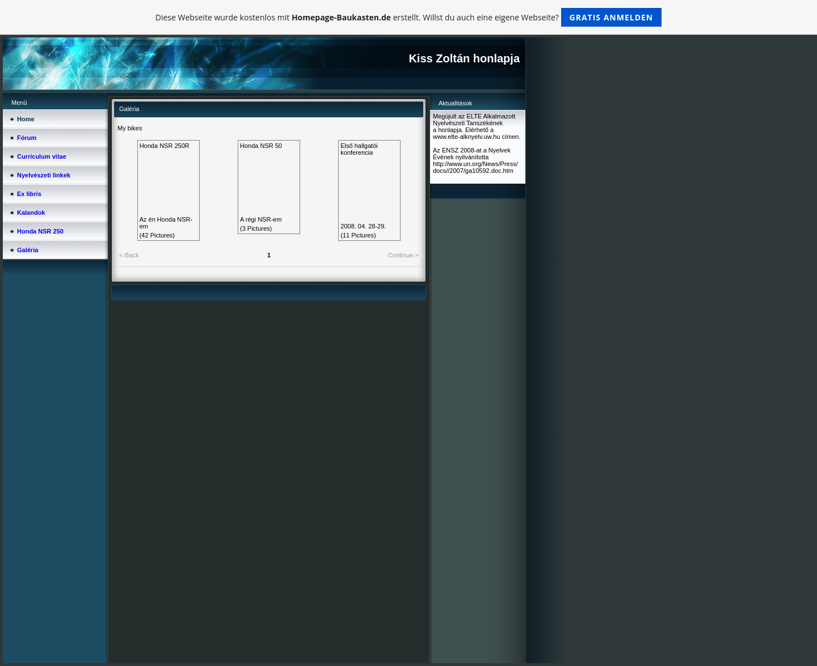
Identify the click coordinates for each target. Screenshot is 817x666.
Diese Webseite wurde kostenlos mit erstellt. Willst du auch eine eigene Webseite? (408, 17)
